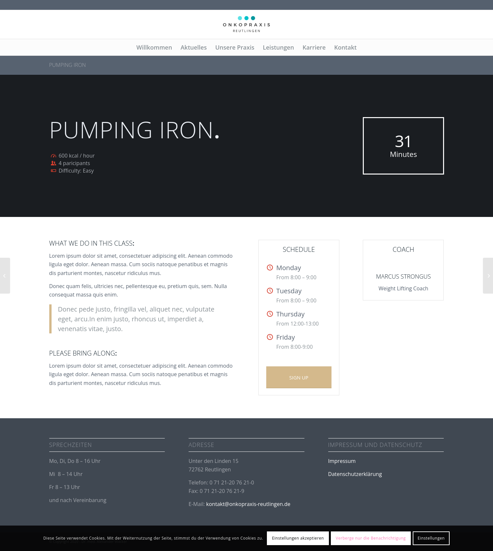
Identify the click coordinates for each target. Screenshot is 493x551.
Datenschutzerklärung (355, 474)
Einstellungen (431, 538)
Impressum (342, 461)
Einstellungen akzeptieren (298, 538)
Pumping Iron (67, 65)
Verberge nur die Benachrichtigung (371, 538)
